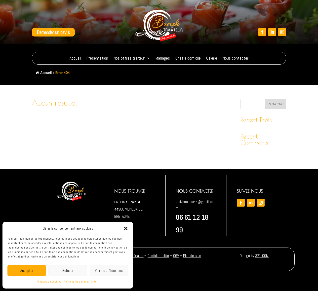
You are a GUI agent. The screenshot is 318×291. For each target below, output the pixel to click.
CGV (176, 255)
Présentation (97, 58)
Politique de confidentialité (80, 282)
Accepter (26, 270)
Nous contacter (235, 58)
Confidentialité (158, 255)
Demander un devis (53, 32)
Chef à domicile (188, 58)
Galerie (211, 58)
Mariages (163, 58)
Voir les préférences (109, 270)
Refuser (67, 270)
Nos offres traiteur (129, 58)
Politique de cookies (49, 282)
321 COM (262, 255)
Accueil (75, 58)
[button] (125, 228)
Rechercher (275, 104)
